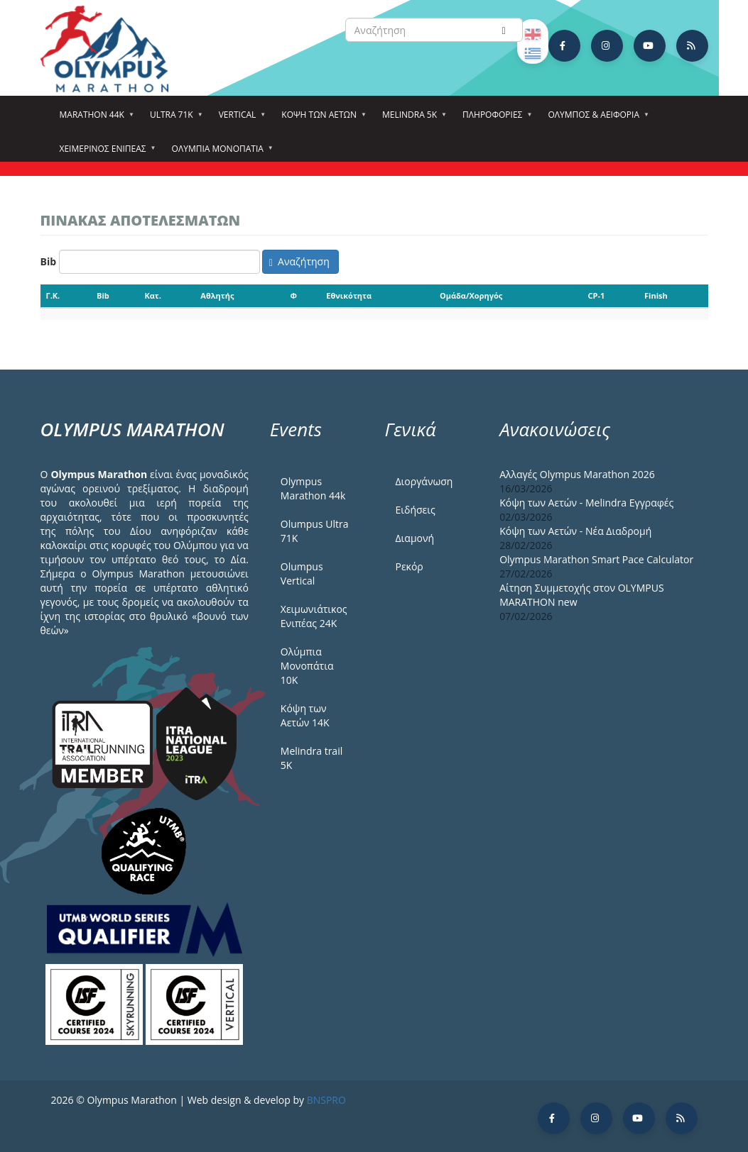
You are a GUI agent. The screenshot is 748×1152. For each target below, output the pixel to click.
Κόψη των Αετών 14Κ (305, 715)
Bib (48, 261)
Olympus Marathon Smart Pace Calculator (596, 559)
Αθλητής (217, 295)
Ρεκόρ (409, 566)
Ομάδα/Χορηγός (471, 295)
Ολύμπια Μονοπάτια (219, 153)
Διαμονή (414, 538)
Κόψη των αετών (321, 119)
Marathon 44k (94, 119)
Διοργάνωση (423, 481)
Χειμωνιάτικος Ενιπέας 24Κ (314, 616)
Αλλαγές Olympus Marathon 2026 (577, 474)
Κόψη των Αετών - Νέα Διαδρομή (575, 531)
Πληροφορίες (494, 119)
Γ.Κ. (53, 295)
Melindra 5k (412, 119)
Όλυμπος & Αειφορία (595, 119)
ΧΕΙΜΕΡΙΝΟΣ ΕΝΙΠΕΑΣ (105, 153)
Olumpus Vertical (302, 573)
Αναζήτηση (299, 261)
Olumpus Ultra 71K (315, 531)
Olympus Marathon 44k (313, 488)
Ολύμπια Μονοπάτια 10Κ (307, 666)
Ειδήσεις (415, 509)
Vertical (239, 119)
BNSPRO (326, 1100)
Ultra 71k (173, 119)
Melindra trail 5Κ (311, 758)
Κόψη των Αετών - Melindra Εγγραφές (586, 502)
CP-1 (596, 295)
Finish (656, 295)
